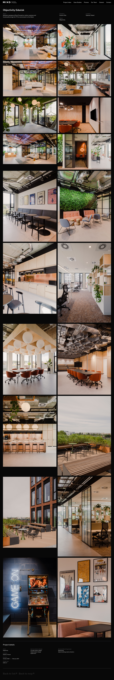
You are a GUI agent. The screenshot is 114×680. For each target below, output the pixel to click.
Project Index (67, 2)
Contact (108, 2)
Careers (101, 2)
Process (86, 2)
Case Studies (78, 2)
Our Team (94, 2)
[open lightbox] (29, 42)
